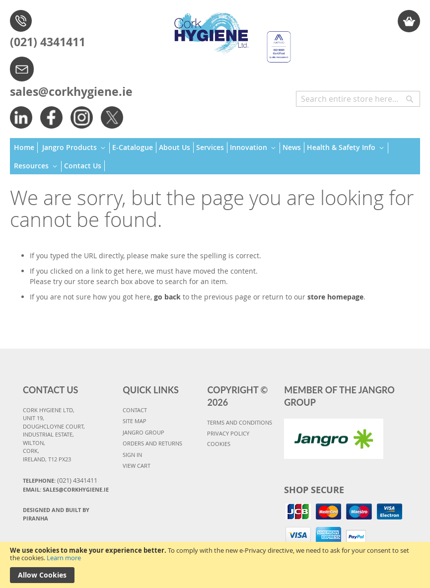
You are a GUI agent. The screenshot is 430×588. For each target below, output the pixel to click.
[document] (215, 565)
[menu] (215, 156)
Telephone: (60, 480)
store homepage (335, 296)
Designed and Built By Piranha (56, 514)
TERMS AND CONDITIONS (239, 422)
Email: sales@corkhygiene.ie (66, 489)
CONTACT (135, 410)
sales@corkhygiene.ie (71, 91)
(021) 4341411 (47, 42)
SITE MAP (134, 421)
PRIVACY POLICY (228, 433)
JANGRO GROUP (143, 432)
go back (167, 296)
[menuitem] (26, 147)
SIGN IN (132, 454)
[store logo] (229, 33)
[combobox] (358, 99)
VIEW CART (136, 465)
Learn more (64, 557)
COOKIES (218, 443)
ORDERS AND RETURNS (152, 443)
